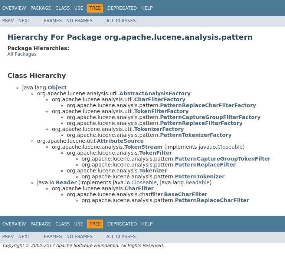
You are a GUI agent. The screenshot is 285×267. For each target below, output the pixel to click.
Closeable (230, 147)
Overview (14, 8)
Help (147, 8)
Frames (53, 20)
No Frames (79, 20)
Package (40, 8)
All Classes (121, 20)
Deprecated (122, 8)
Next (24, 20)
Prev (8, 20)
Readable (198, 182)
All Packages (21, 54)
